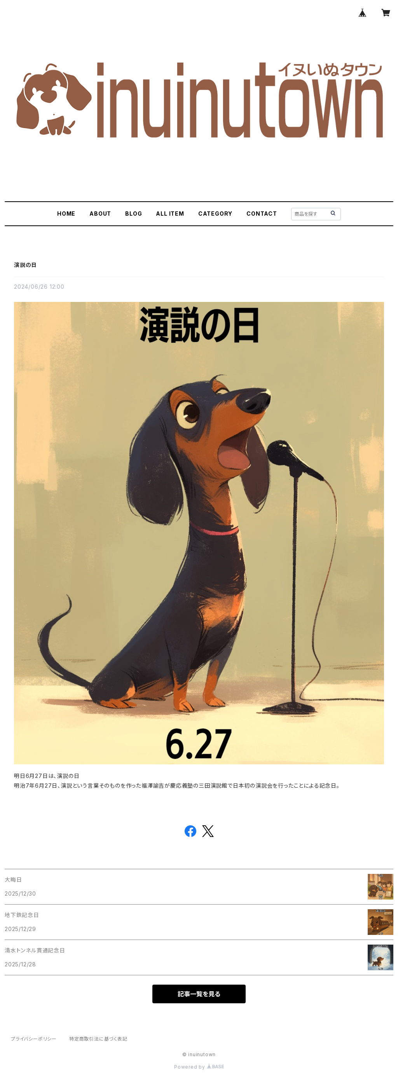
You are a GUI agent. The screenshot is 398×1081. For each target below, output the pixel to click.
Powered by (199, 1067)
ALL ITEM (170, 213)
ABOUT (100, 213)
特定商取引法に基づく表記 (98, 1039)
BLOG (133, 213)
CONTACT (261, 213)
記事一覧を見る (199, 994)
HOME (66, 213)
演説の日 (25, 265)
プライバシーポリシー (34, 1039)
